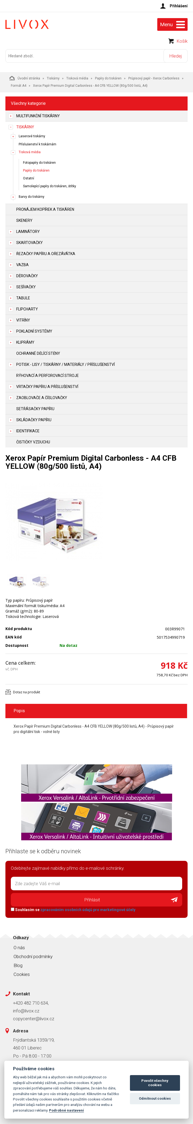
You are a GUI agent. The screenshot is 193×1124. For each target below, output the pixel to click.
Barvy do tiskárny (31, 197)
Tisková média (77, 78)
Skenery (24, 220)
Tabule (23, 298)
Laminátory (28, 231)
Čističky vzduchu (33, 442)
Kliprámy (25, 342)
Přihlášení (179, 6)
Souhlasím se (73, 910)
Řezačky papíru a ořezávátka (45, 254)
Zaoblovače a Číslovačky (41, 398)
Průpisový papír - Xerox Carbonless (153, 78)
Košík (182, 41)
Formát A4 (18, 86)
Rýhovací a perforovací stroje (47, 375)
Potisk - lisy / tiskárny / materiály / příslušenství (65, 364)
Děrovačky (27, 276)
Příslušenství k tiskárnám (37, 144)
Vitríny (23, 320)
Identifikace (28, 431)
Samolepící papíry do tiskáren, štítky (49, 186)
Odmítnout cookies (155, 1098)
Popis (19, 710)
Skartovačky (29, 242)
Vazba (22, 265)
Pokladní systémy (34, 331)
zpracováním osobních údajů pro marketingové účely (87, 910)
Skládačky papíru (33, 420)
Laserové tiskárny (32, 136)
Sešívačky (26, 287)
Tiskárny (53, 78)
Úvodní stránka (24, 78)
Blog (18, 965)
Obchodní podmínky (33, 956)
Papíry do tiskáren (108, 78)
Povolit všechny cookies (154, 1083)
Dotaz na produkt (26, 692)
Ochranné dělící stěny (38, 353)
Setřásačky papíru (35, 409)
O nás (19, 947)
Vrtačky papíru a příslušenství (47, 386)
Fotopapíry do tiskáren (39, 163)
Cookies (22, 974)
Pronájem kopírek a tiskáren (45, 209)
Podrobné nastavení (66, 1110)
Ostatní (28, 178)
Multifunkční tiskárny (38, 116)
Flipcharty (27, 309)
